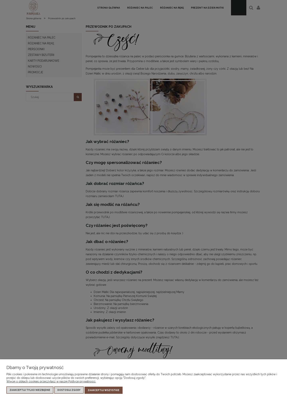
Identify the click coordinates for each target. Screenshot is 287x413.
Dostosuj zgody (69, 390)
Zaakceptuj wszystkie (103, 390)
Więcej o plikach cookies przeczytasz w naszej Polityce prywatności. (51, 381)
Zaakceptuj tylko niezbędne (30, 390)
